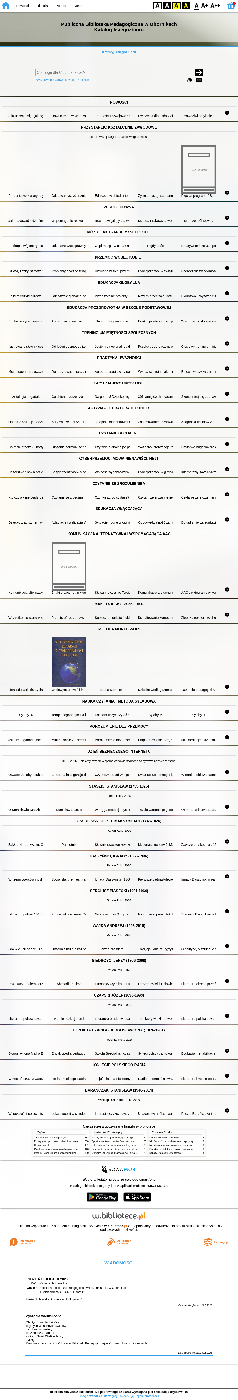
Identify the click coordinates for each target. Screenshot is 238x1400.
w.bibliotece (115, 1226)
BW (167, 5)
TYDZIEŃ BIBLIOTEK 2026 (47, 1279)
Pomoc (61, 6)
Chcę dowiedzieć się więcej (98, 1396)
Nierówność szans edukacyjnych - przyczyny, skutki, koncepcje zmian (185, 1141)
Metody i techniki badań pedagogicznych (55, 1153)
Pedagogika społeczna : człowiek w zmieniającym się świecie (66, 1141)
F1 (204, 5)
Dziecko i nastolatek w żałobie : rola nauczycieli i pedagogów (181, 1149)
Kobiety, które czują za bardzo (165, 1153)
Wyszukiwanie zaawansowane (55, 79)
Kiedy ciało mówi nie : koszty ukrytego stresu (115, 1149)
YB (176, 5)
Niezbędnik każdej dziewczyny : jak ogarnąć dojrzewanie (121, 1137)
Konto (78, 6)
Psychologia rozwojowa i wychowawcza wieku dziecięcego (64, 1149)
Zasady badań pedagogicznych (50, 1137)
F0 (196, 5)
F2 (215, 5)
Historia (42, 6)
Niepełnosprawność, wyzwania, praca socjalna (173, 1145)
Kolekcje (83, 79)
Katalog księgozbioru (119, 52)
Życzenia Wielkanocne (44, 1316)
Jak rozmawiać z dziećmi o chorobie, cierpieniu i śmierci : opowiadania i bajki (132, 1145)
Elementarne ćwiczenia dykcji (164, 1137)
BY (185, 5)
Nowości (22, 6)
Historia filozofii (42, 1145)
